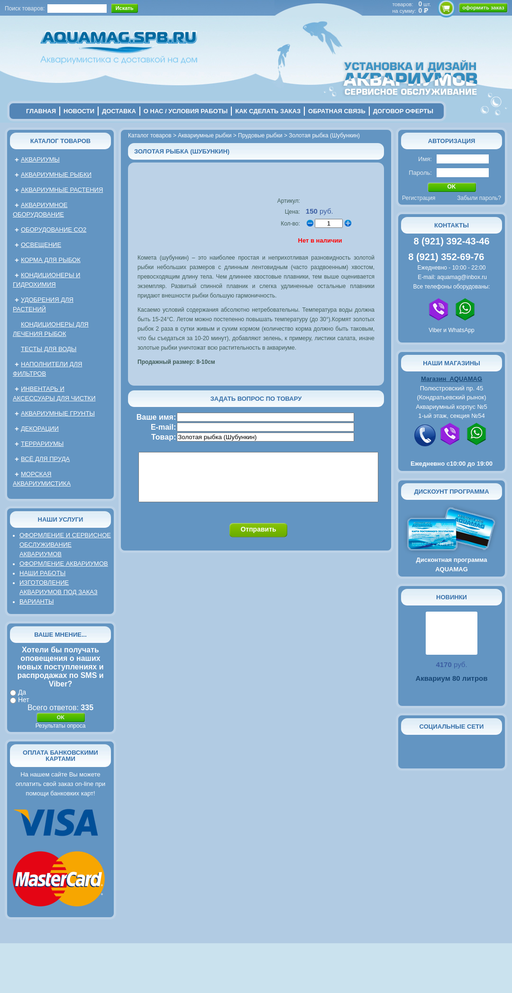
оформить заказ (483, 7)
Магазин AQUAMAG (451, 378)
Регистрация (418, 198)
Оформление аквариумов (63, 563)
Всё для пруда (45, 458)
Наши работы (42, 573)
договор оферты (403, 111)
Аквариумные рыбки (56, 174)
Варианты (36, 601)
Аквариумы (40, 159)
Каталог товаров (60, 140)
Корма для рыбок (51, 259)
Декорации (40, 428)
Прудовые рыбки (260, 135)
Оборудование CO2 (53, 229)
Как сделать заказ (268, 111)
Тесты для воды (48, 348)
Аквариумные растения (62, 189)
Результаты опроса (61, 725)
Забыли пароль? (479, 198)
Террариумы (42, 443)
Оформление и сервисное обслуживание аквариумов (65, 545)
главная (41, 111)
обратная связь (337, 111)
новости (79, 111)
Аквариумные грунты (58, 413)
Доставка (119, 111)
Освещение (41, 244)
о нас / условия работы (186, 111)
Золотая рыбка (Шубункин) (324, 135)
